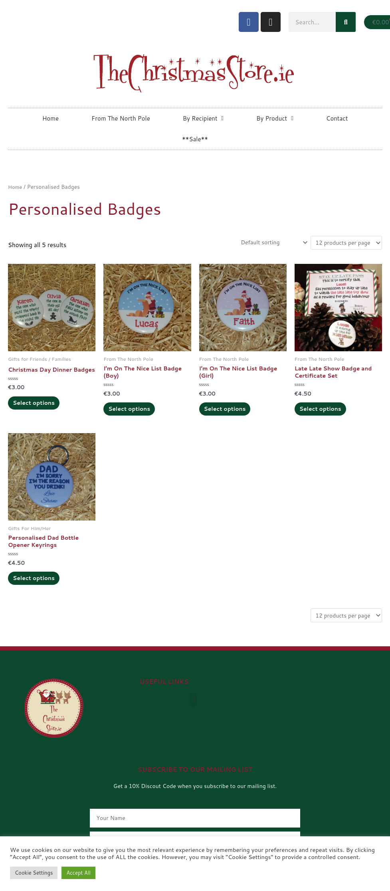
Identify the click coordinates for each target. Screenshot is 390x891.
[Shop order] (265, 243)
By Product (274, 118)
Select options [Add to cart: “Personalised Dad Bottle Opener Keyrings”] (38, 587)
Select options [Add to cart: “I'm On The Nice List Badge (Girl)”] (230, 413)
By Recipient (203, 118)
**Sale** (195, 139)
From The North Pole (120, 118)
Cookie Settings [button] (34, 872)
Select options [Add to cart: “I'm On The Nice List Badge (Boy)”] (134, 413)
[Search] (346, 22)
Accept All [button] (78, 872)
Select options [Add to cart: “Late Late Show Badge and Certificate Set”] (325, 413)
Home (50, 118)
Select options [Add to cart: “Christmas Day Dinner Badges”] (38, 413)
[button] (193, 712)
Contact (337, 118)
